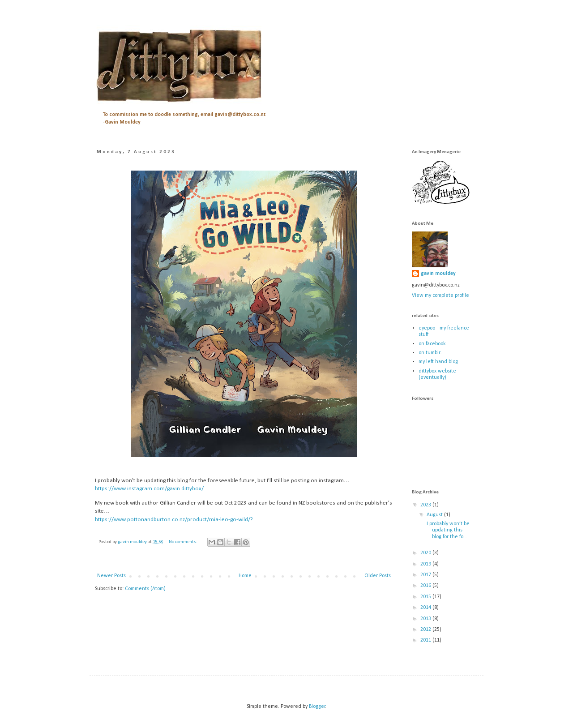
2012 (426, 629)
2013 (426, 618)
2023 (426, 505)
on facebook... (434, 344)
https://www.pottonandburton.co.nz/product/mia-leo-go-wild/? (174, 519)
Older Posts (377, 575)
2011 (426, 640)
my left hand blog (438, 361)
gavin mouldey (438, 273)
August (435, 515)
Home (245, 575)
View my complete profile (440, 295)
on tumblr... (431, 352)
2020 (426, 553)
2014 (426, 607)
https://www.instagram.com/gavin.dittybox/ (149, 489)
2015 (426, 597)
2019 (426, 564)
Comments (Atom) (145, 588)
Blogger (317, 706)
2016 (426, 585)
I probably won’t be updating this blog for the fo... (447, 530)
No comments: (183, 542)
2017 (426, 575)
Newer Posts (111, 575)
